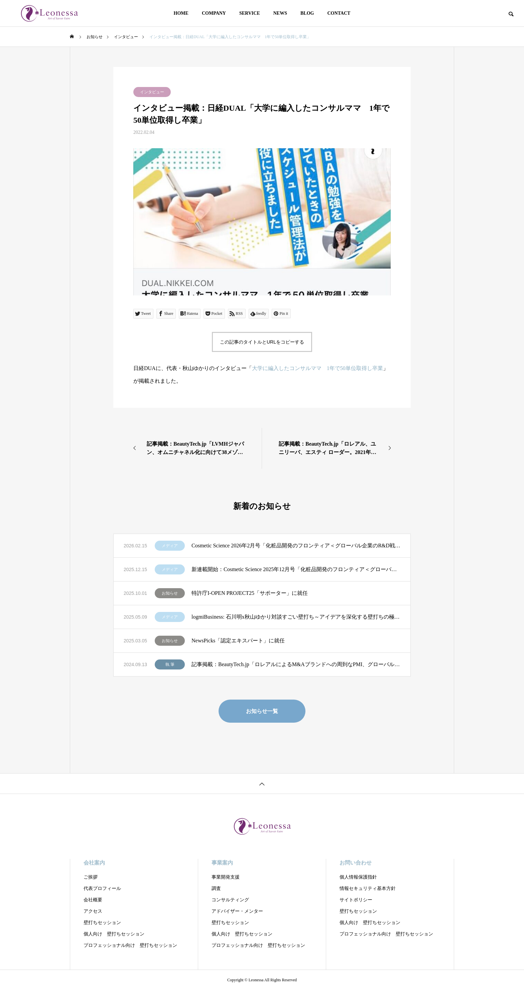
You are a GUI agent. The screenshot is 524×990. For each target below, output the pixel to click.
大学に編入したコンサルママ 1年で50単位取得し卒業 (317, 368)
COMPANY (214, 13)
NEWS (280, 13)
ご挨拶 (91, 877)
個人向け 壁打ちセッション (114, 933)
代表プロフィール (102, 888)
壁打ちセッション (102, 922)
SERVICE (249, 13)
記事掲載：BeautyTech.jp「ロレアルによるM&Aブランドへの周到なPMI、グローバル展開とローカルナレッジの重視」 (295, 664)
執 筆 (169, 664)
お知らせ (170, 593)
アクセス (93, 911)
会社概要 (93, 899)
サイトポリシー (356, 899)
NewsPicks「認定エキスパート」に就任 (238, 640)
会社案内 (94, 863)
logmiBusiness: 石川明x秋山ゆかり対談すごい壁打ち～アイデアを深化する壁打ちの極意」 (295, 617)
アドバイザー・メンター (237, 911)
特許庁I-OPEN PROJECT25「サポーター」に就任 (249, 593)
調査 (216, 888)
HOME (181, 13)
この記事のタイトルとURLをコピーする (262, 342)
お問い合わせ (356, 863)
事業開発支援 (226, 877)
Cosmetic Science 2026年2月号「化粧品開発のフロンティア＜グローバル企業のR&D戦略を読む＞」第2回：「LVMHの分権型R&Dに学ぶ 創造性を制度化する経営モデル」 (295, 545)
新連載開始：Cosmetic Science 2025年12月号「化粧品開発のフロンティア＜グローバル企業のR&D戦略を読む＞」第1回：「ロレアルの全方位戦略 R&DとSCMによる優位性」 (295, 569)
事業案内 (222, 863)
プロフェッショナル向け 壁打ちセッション (130, 945)
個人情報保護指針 (358, 877)
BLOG (307, 13)
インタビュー (152, 92)
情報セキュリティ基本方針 (368, 888)
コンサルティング (230, 899)
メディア (170, 545)
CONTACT (338, 13)
